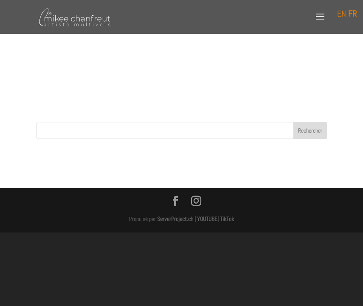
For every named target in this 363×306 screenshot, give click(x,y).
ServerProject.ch (175, 219)
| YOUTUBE (205, 219)
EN (341, 13)
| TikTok (225, 219)
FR (352, 13)
